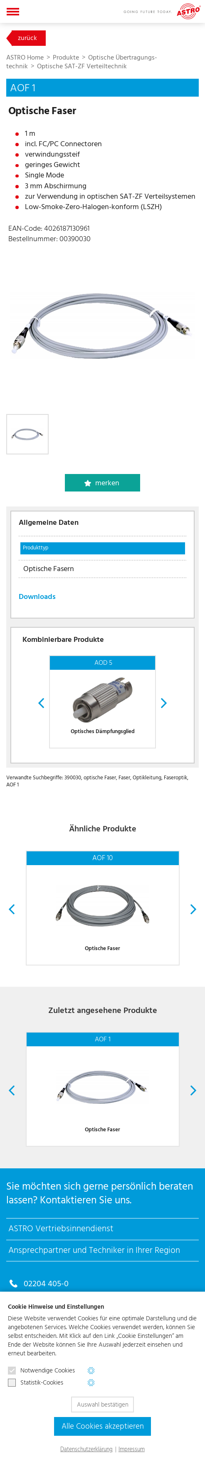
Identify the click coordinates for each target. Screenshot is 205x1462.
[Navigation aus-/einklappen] (13, 11)
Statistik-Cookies (35, 1383)
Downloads (37, 597)
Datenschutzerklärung (86, 1449)
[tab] (102, 527)
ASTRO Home (25, 57)
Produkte (67, 57)
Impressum (132, 1449)
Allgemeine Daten (49, 522)
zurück (27, 38)
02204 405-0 (46, 1284)
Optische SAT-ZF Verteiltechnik (82, 66)
